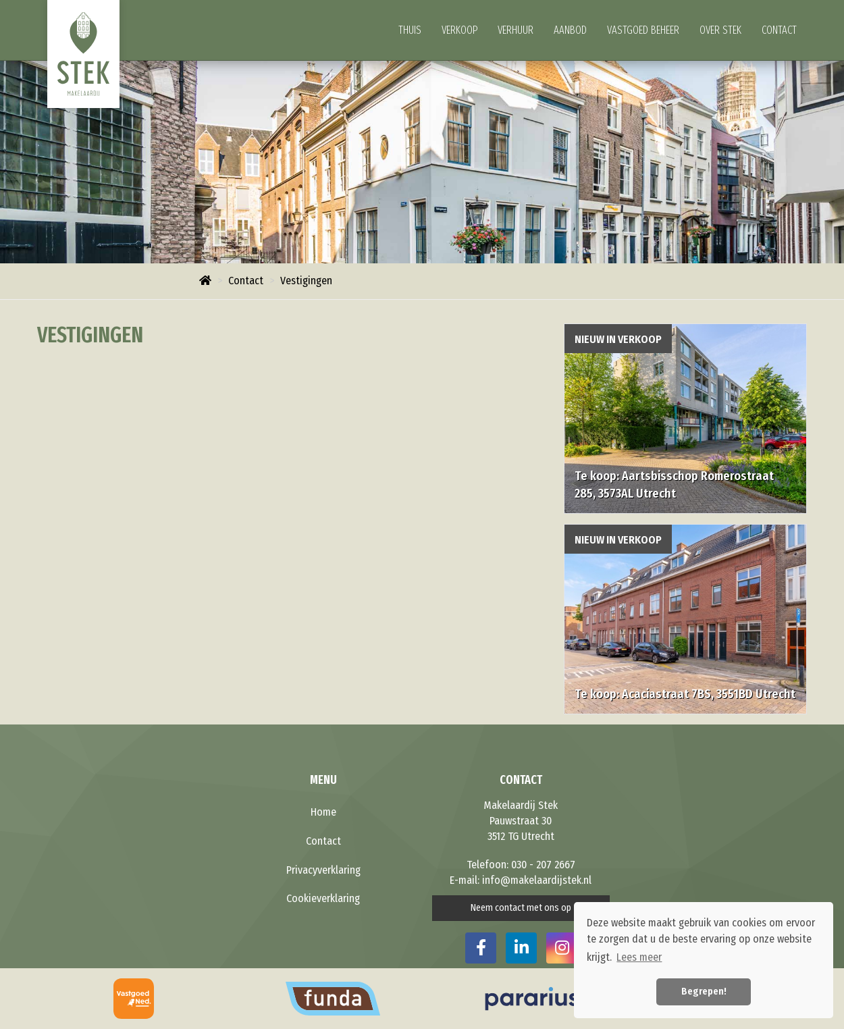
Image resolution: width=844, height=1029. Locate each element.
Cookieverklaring (323, 898)
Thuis (409, 30)
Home (323, 812)
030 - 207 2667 (543, 864)
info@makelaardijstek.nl (536, 880)
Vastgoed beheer (643, 30)
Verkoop (459, 30)
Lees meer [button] (639, 957)
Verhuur (515, 30)
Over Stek (720, 30)
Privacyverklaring (323, 870)
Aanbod (570, 30)
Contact (779, 30)
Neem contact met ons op (521, 908)
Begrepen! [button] (704, 991)
